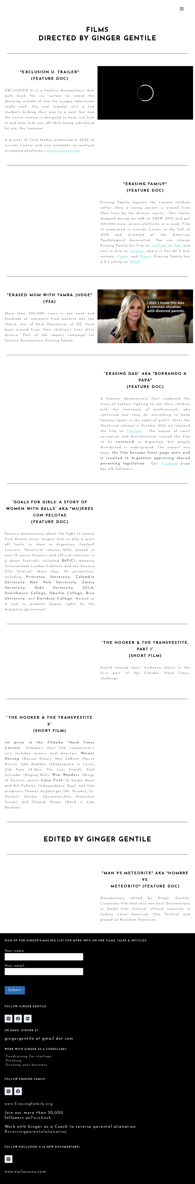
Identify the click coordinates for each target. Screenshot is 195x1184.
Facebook (169, 463)
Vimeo (145, 256)
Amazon (137, 251)
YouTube (159, 245)
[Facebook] (18, 1018)
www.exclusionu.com (62, 150)
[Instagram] (8, 1018)
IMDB (135, 262)
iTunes (122, 256)
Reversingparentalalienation (36, 1132)
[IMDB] (28, 1018)
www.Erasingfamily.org (29, 1104)
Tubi (178, 245)
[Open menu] (186, 8)
